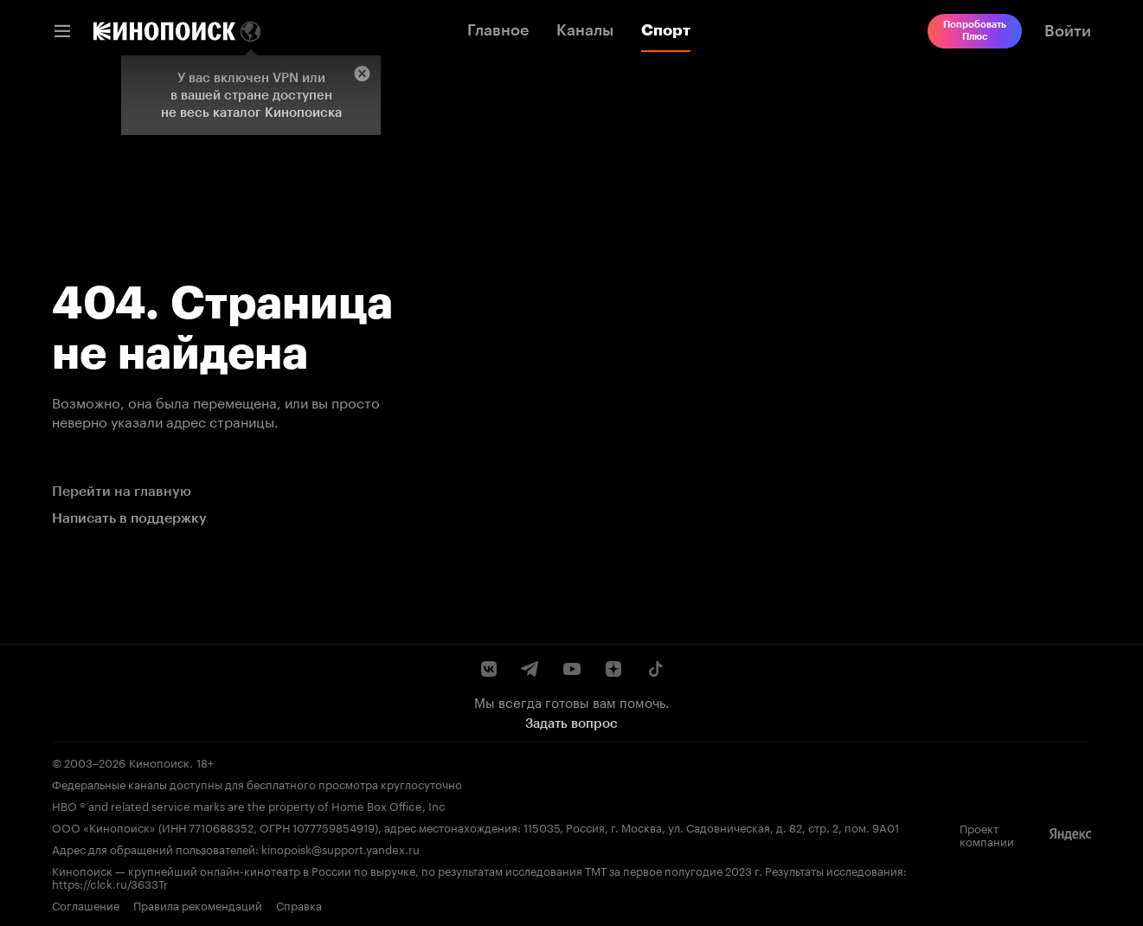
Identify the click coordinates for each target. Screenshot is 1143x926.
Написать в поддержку (129, 518)
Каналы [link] (584, 30)
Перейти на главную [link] (121, 491)
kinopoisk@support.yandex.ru (340, 848)
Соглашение (85, 904)
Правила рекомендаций (197, 904)
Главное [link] (498, 30)
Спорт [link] (665, 30)
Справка (299, 904)
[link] (164, 31)
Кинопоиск (159, 761)
